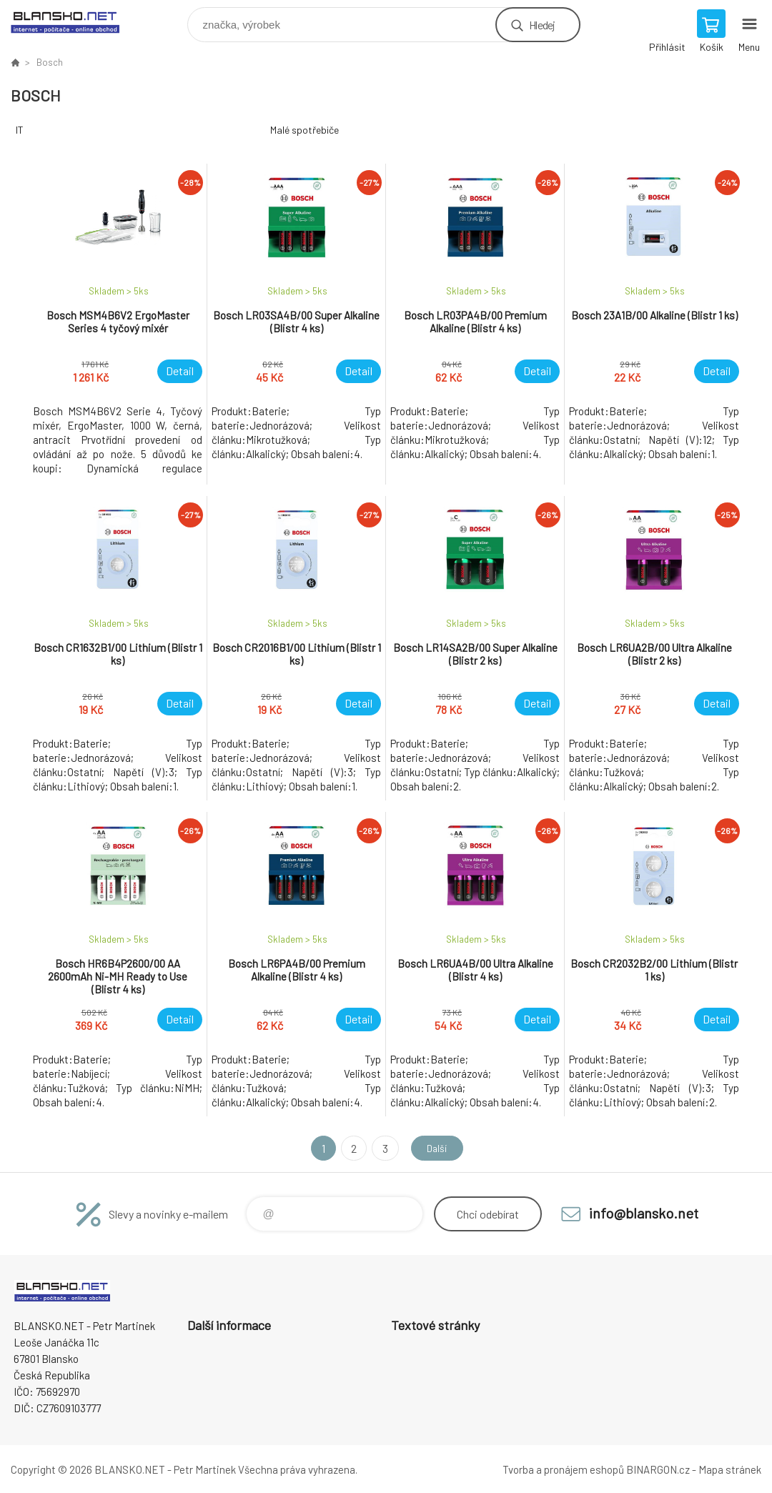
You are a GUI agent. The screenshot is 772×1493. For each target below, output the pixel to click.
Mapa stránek (729, 1469)
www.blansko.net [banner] (74, 21)
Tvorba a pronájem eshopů (563, 1469)
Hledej (542, 24)
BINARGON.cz (658, 1469)
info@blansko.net (643, 1212)
